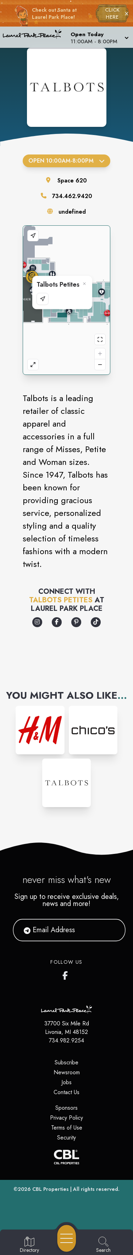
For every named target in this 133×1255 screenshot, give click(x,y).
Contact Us (66, 1092)
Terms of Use (66, 1128)
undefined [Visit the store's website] (72, 212)
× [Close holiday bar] (126, 13)
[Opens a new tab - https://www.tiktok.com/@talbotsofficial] (96, 622)
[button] (99, 37)
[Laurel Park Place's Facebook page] (66, 974)
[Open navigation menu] (66, 1238)
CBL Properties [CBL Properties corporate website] (50, 1189)
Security (66, 1137)
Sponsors (66, 1108)
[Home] (35, 37)
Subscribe (66, 1062)
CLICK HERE (112, 13)
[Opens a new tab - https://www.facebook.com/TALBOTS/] (57, 622)
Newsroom (67, 1072)
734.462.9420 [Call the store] (72, 196)
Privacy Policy (66, 1118)
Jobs (66, 1082)
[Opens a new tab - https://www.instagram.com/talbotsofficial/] (37, 622)
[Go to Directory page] (29, 1245)
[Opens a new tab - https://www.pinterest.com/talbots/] (76, 622)
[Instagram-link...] (39, 730)
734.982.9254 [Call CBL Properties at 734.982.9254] (66, 1040)
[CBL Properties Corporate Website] (66, 1157)
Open (66, 161)
